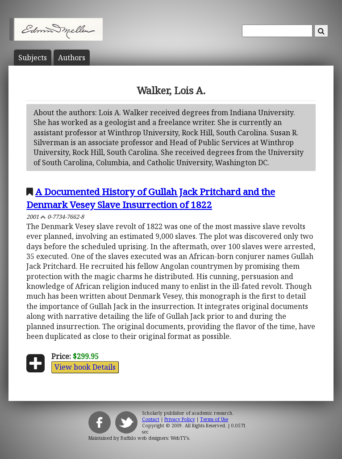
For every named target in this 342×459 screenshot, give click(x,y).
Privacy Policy (179, 419)
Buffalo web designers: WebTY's (155, 438)
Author (71, 57)
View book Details (85, 367)
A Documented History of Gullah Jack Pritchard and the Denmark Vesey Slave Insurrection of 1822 (150, 198)
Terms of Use (214, 419)
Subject (32, 57)
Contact (150, 419)
